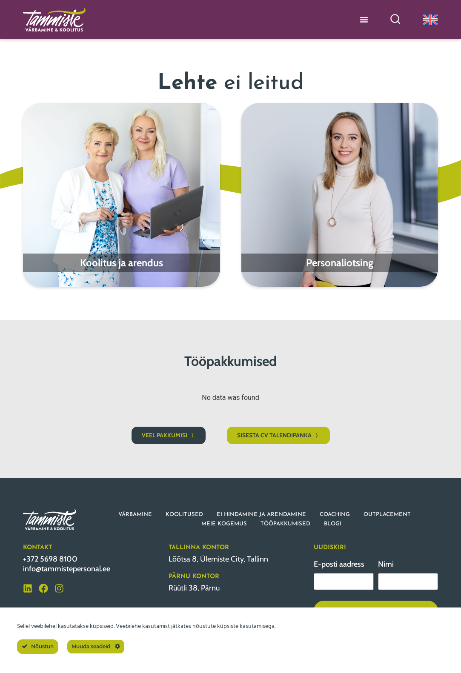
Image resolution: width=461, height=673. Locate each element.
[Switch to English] (430, 19)
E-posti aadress (339, 564)
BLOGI (332, 524)
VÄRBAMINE (135, 514)
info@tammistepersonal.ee (66, 568)
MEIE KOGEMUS (224, 524)
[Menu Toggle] (364, 19)
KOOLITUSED (184, 514)
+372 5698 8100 (50, 559)
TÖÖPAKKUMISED (285, 524)
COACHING (335, 514)
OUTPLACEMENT (387, 514)
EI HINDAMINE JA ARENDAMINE (261, 514)
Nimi (386, 564)
